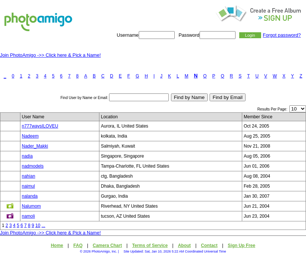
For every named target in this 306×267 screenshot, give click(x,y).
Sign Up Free (241, 245)
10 (37, 225)
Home (57, 245)
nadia (27, 156)
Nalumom (31, 206)
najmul (28, 186)
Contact (209, 245)
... (43, 225)
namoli (28, 216)
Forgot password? (282, 35)
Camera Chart (107, 245)
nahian (28, 176)
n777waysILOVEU (40, 126)
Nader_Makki (35, 146)
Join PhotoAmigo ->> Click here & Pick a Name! (50, 55)
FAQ (78, 245)
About (184, 245)
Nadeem (30, 136)
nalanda (30, 196)
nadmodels (33, 166)
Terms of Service (150, 245)
